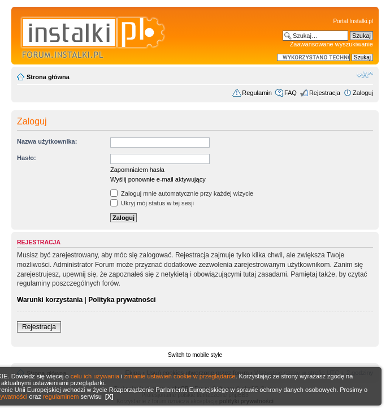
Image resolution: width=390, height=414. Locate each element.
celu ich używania (95, 376)
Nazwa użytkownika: (47, 141)
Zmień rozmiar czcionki (365, 75)
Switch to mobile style (195, 355)
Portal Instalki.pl (353, 21)
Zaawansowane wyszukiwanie (331, 44)
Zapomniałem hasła (137, 169)
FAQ (290, 92)
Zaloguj (363, 92)
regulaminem (61, 396)
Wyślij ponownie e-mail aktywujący (158, 179)
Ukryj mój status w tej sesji (152, 203)
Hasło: (26, 157)
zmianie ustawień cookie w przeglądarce (180, 376)
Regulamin (257, 92)
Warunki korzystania (50, 300)
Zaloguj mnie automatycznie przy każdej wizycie (181, 193)
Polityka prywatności (121, 300)
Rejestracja (324, 92)
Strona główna (48, 77)
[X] (109, 396)
